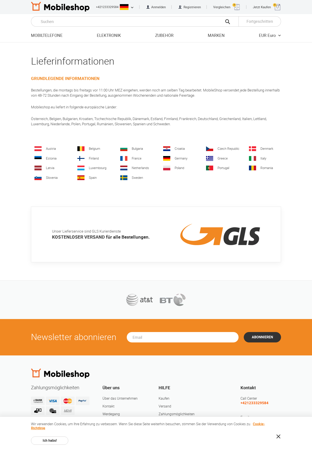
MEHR (68, 410)
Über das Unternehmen (120, 398)
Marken (216, 35)
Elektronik (109, 35)
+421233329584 (107, 7)
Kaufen (164, 398)
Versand (165, 406)
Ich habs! (50, 440)
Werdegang (111, 414)
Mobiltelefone (47, 35)
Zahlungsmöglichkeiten (177, 414)
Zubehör (164, 35)
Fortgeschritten (260, 21)
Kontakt (108, 406)
